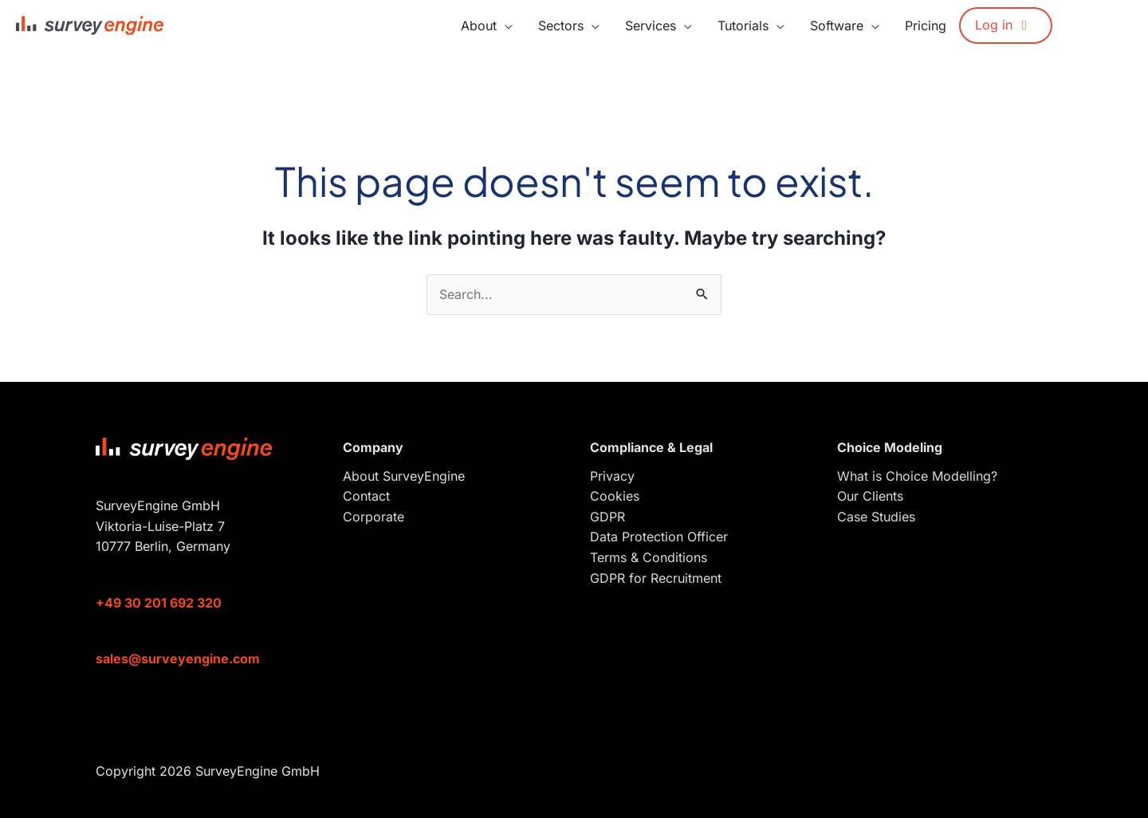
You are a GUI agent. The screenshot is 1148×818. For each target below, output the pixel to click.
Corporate (373, 517)
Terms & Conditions (648, 557)
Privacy (612, 476)
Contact (366, 496)
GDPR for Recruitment (655, 578)
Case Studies (876, 517)
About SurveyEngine (404, 476)
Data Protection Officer (659, 537)
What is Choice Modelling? (917, 476)
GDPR (607, 517)
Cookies (614, 496)
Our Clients (870, 496)
